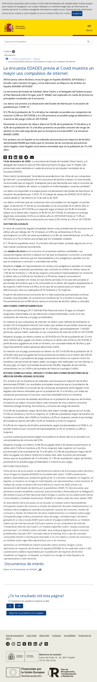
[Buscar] (88, 41)
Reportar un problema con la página (26, 613)
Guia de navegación (15, 635)
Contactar (56, 635)
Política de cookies (62, 13)
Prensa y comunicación (21, 59)
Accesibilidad (69, 635)
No (19, 606)
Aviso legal (31, 635)
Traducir (9, 51)
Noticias (37, 59)
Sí (10, 606)
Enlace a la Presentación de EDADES (22, 569)
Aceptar (77, 13)
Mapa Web (44, 635)
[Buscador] (48, 41)
